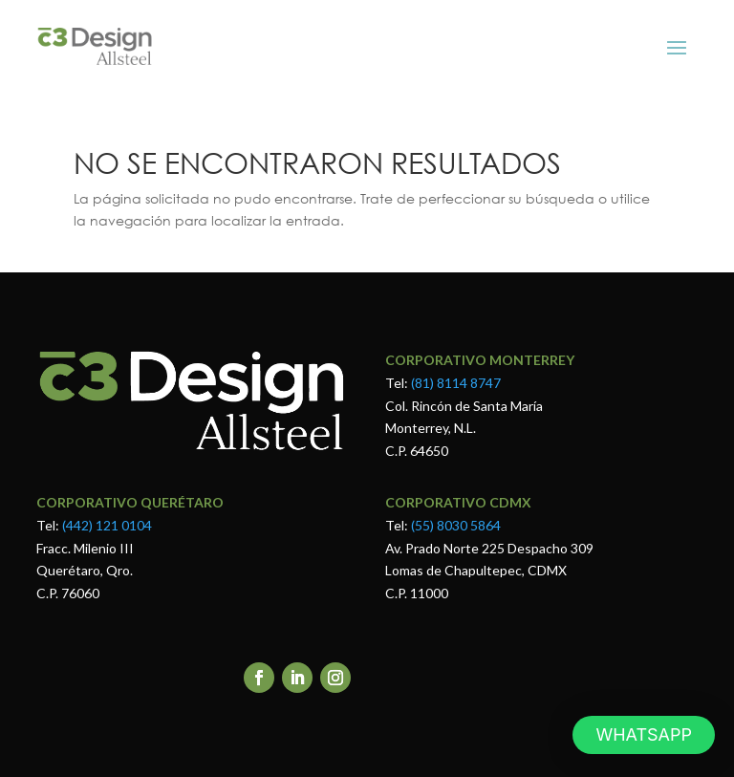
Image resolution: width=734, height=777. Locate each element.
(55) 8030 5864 (454, 525)
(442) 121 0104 (107, 525)
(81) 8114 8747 (456, 383)
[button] (643, 735)
